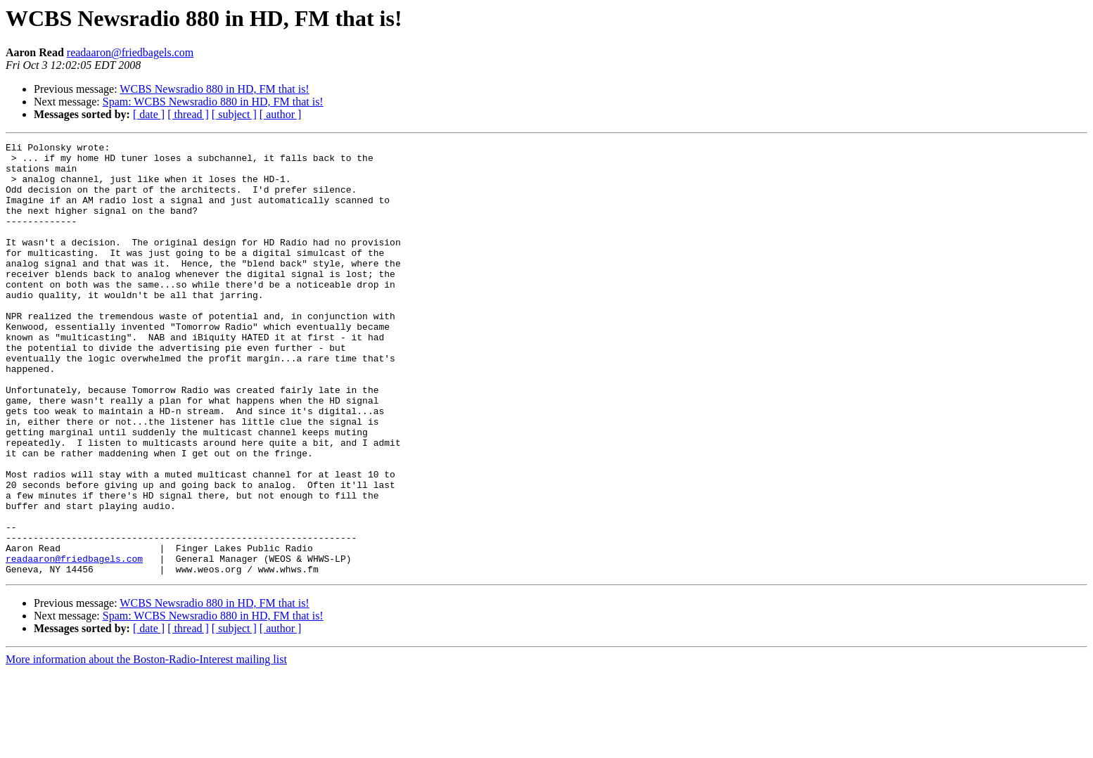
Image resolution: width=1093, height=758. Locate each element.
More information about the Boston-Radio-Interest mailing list (146, 746)
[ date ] (149, 114)
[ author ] (281, 114)
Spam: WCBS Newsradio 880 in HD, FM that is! (213, 102)
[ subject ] (234, 114)
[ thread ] (188, 114)
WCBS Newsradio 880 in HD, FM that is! (214, 89)
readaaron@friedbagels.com (130, 52)
